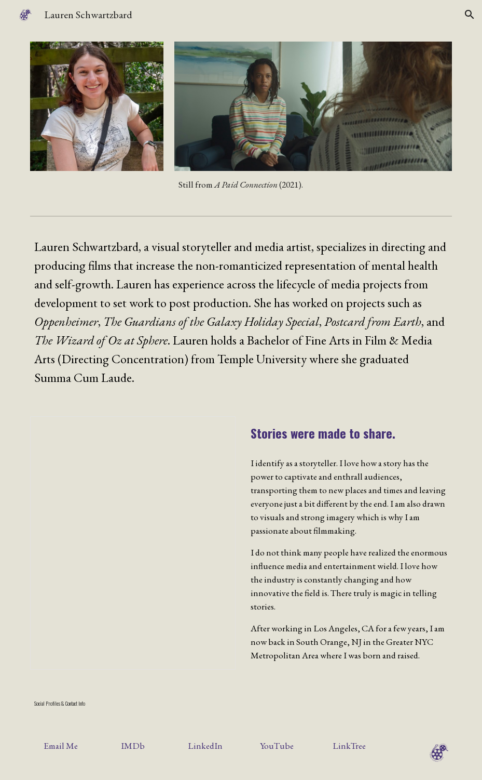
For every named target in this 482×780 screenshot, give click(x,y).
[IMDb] (132, 746)
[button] (469, 14)
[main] (313, 185)
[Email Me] (60, 746)
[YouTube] (277, 746)
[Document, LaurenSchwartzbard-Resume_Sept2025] (133, 543)
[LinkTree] (349, 746)
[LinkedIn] (205, 746)
